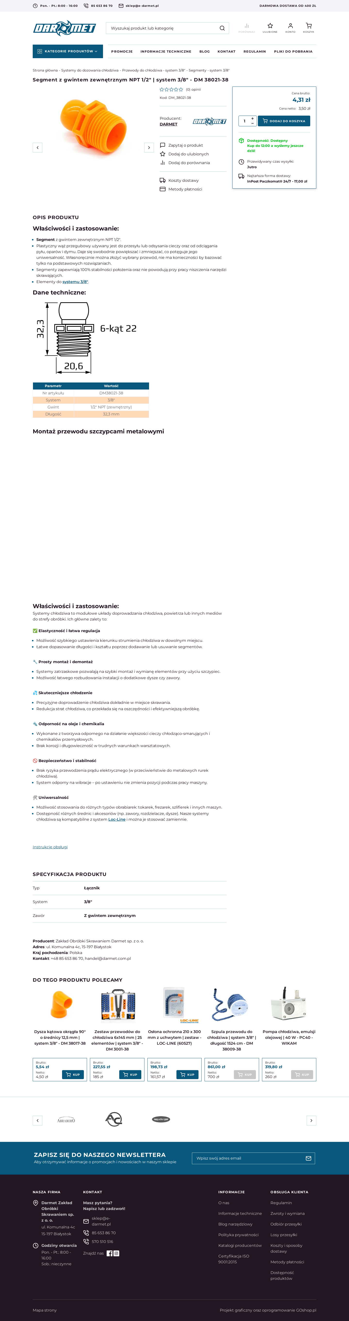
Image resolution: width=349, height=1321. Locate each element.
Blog (204, 51)
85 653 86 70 (102, 6)
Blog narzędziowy (235, 1224)
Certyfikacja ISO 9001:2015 (233, 1259)
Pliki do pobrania (293, 51)
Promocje (122, 51)
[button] (252, 123)
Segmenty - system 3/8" (209, 70)
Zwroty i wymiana (287, 1213)
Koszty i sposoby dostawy (286, 1248)
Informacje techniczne (166, 51)
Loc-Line (117, 819)
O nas (223, 1203)
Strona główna (45, 70)
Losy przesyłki (283, 1235)
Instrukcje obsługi (50, 847)
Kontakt (227, 51)
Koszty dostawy (183, 180)
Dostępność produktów (282, 1275)
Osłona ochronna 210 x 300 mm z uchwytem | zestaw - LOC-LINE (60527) (174, 1037)
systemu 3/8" (75, 281)
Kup (76, 1074)
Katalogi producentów (240, 1245)
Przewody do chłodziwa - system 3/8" (153, 70)
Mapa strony (45, 1310)
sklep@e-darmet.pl (142, 6)
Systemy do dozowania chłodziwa (90, 70)
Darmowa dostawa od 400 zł (288, 6)
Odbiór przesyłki (286, 1224)
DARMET (168, 124)
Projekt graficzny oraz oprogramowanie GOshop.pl (268, 1310)
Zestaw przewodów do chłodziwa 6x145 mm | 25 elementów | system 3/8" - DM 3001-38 (117, 1040)
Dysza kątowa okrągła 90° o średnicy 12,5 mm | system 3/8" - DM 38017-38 (60, 1037)
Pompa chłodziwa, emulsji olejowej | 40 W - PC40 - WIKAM (289, 1037)
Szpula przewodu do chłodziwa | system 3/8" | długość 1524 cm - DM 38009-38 (231, 1040)
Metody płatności (185, 189)
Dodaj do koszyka (287, 121)
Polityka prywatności (238, 1235)
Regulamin (255, 51)
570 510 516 (102, 1241)
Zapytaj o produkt (185, 145)
